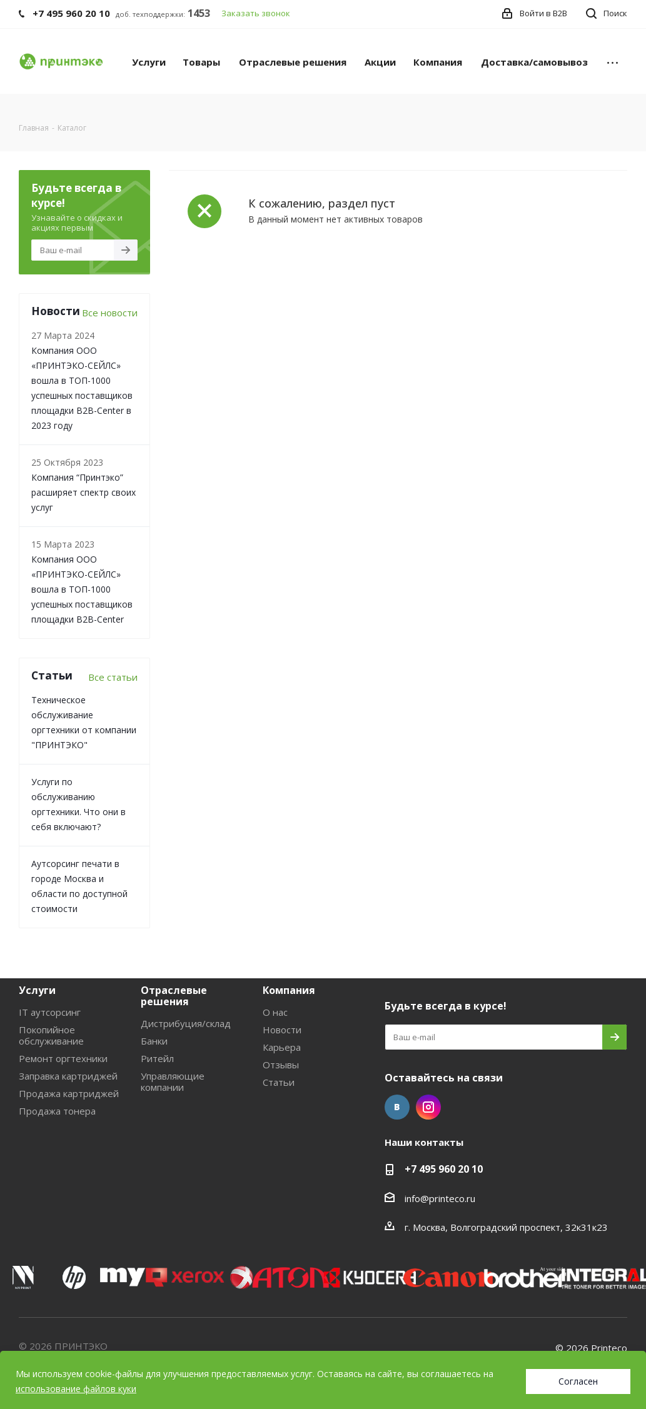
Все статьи (113, 677)
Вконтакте (397, 1107)
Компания (289, 990)
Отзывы (281, 1064)
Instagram (428, 1107)
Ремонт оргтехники (63, 1058)
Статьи (279, 1082)
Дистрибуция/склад (186, 1023)
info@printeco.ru (440, 1198)
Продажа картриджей (69, 1093)
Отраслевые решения (174, 995)
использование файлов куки (76, 1389)
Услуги (37, 990)
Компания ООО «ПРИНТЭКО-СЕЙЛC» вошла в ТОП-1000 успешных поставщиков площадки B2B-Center (82, 589)
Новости (282, 1029)
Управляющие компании (172, 1081)
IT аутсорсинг (50, 1012)
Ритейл (157, 1058)
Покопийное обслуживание (51, 1035)
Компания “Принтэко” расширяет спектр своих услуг (83, 492)
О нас (275, 1012)
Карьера (282, 1047)
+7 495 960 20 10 (444, 1169)
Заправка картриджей (68, 1076)
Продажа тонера (57, 1111)
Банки (154, 1041)
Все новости (110, 312)
